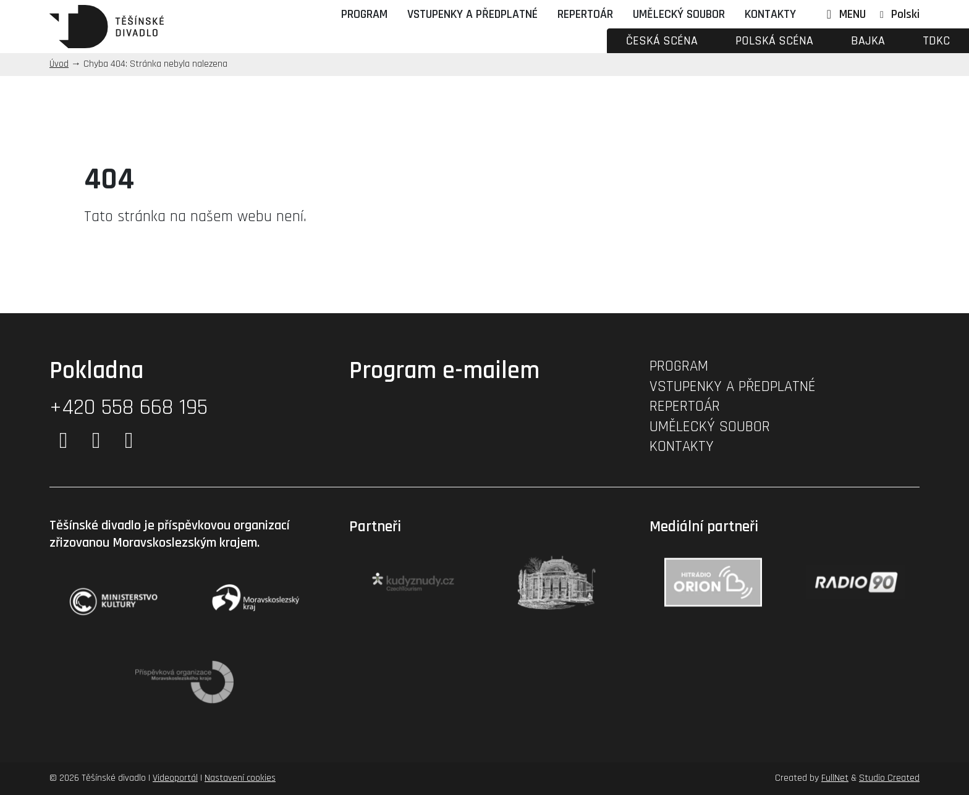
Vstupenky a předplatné (472, 14)
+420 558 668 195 (128, 407)
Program (364, 14)
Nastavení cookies (240, 778)
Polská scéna (774, 41)
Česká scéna (662, 41)
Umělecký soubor (679, 14)
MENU (843, 14)
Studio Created (889, 778)
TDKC (936, 41)
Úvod (59, 63)
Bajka (868, 41)
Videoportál (175, 778)
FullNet (834, 778)
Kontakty (770, 14)
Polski (905, 14)
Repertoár (585, 14)
